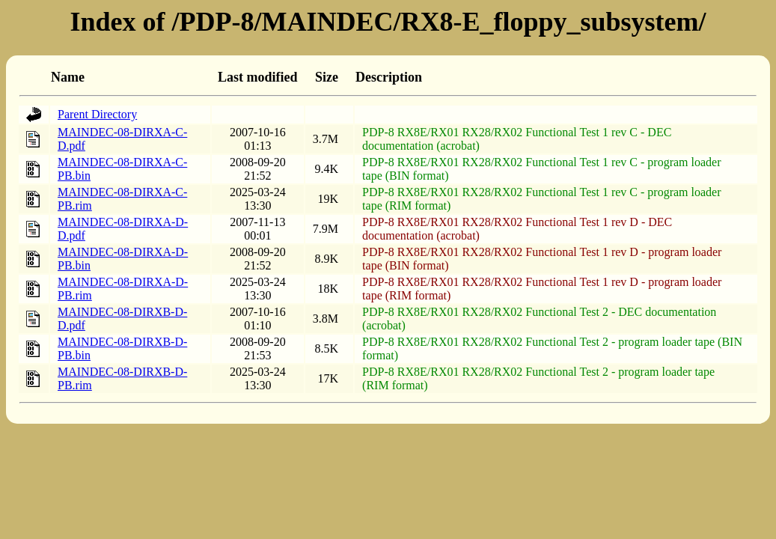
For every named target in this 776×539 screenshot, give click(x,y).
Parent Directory (97, 114)
